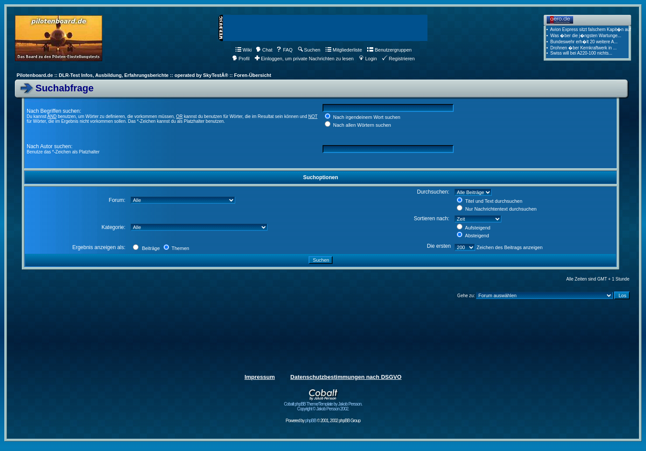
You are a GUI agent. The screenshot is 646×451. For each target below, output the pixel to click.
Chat (264, 49)
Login (368, 58)
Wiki (244, 49)
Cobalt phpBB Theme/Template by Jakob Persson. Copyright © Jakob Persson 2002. (323, 404)
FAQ (284, 49)
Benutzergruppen (389, 49)
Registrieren (398, 58)
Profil (241, 58)
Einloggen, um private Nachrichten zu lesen (304, 58)
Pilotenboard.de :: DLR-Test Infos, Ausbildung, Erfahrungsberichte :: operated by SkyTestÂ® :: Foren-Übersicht (144, 75)
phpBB (310, 420)
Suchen (309, 49)
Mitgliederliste (344, 49)
